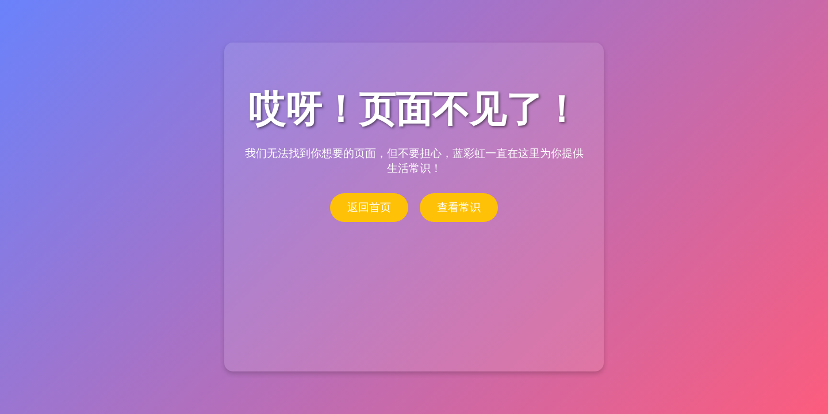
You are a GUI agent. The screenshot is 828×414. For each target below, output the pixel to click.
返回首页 (369, 207)
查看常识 (459, 207)
